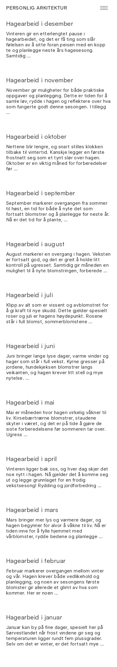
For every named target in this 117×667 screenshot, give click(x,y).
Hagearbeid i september (40, 193)
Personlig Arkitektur (36, 8)
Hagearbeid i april (31, 459)
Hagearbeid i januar (34, 617)
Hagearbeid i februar (36, 560)
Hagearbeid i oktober (36, 136)
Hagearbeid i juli (29, 295)
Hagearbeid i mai (30, 402)
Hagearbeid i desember (39, 23)
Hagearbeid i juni (30, 346)
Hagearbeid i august (35, 244)
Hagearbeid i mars (32, 510)
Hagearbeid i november (39, 80)
